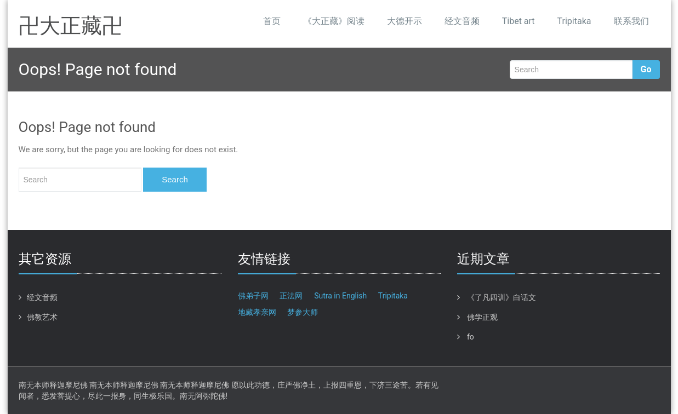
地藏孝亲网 (257, 312)
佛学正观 (482, 317)
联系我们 (631, 21)
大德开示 (404, 21)
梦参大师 (302, 312)
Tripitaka (574, 21)
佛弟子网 (253, 295)
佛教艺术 (42, 317)
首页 (272, 21)
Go (646, 69)
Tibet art (518, 21)
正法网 (291, 295)
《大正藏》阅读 (333, 21)
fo (470, 336)
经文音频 (462, 21)
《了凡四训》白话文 (501, 297)
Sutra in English (340, 295)
